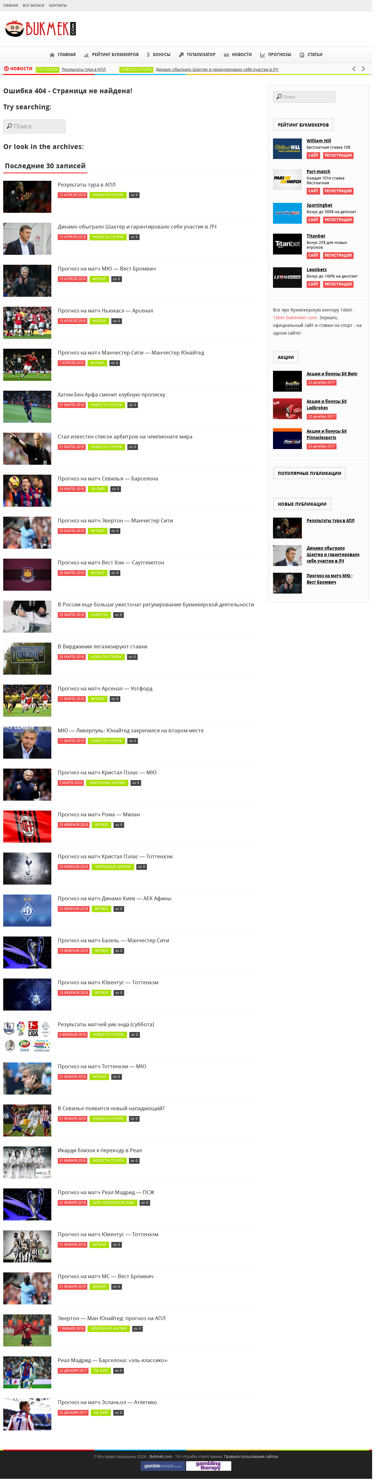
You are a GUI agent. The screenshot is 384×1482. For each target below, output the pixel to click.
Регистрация (338, 155)
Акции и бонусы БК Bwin (332, 373)
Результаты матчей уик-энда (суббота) (106, 1024)
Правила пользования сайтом (251, 1456)
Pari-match (318, 171)
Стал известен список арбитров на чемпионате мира (125, 436)
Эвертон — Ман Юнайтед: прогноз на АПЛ (112, 1318)
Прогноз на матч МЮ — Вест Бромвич (107, 268)
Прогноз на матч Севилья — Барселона (108, 478)
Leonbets (317, 269)
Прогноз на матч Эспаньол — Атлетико (107, 1402)
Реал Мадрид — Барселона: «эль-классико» (112, 1360)
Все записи (33, 6)
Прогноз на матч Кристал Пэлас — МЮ (107, 772)
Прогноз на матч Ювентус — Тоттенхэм (108, 982)
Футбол (99, 279)
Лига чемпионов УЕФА (113, 1203)
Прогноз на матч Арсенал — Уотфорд (105, 688)
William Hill (319, 140)
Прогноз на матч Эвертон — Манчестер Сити (115, 520)
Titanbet (316, 236)
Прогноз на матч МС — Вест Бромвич (106, 1276)
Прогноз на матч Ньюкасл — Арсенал (105, 310)
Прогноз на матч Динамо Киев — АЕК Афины (115, 898)
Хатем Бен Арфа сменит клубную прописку (111, 394)
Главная (10, 6)
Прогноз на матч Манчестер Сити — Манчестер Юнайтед (131, 352)
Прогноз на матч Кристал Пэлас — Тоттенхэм (115, 856)
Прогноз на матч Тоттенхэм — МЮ (102, 1066)
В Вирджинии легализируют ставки (102, 646)
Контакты (58, 6)
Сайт (313, 155)
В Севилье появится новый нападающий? (111, 1108)
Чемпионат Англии (107, 783)
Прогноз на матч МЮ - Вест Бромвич (330, 579)
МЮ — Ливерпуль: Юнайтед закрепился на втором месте (131, 730)
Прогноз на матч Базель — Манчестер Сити (113, 940)
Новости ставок (106, 657)
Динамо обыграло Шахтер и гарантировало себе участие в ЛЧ (222, 69)
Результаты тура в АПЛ (89, 69)
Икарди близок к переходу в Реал (100, 1150)
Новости (99, 615)
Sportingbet (319, 205)
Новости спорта (47, 70)
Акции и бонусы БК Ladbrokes (327, 404)
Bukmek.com (160, 1456)
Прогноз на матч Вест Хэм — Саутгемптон (111, 562)
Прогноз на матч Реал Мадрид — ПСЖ (106, 1192)
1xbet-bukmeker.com (295, 317)
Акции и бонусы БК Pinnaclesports (327, 434)
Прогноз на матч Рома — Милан (99, 814)
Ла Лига (98, 489)
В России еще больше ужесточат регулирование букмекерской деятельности (156, 604)
